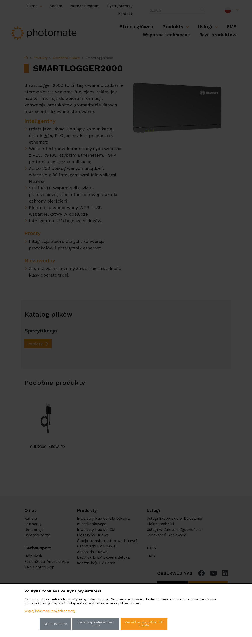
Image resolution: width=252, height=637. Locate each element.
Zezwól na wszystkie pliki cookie (144, 623)
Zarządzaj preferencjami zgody (95, 623)
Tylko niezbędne (55, 624)
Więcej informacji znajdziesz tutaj (49, 611)
